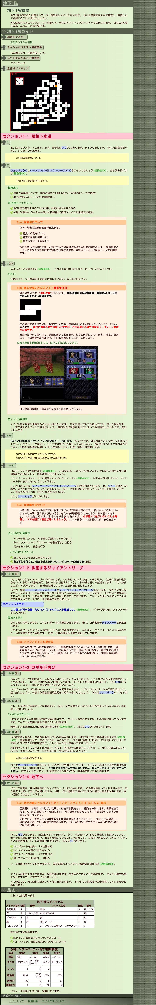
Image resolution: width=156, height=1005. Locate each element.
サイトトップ (16, 1001)
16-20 (11, 673)
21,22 (11, 701)
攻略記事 (33, 1001)
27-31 (11, 783)
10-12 (11, 465)
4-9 (9, 435)
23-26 (11, 732)
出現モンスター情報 (21, 42)
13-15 (11, 574)
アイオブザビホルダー (54, 1001)
